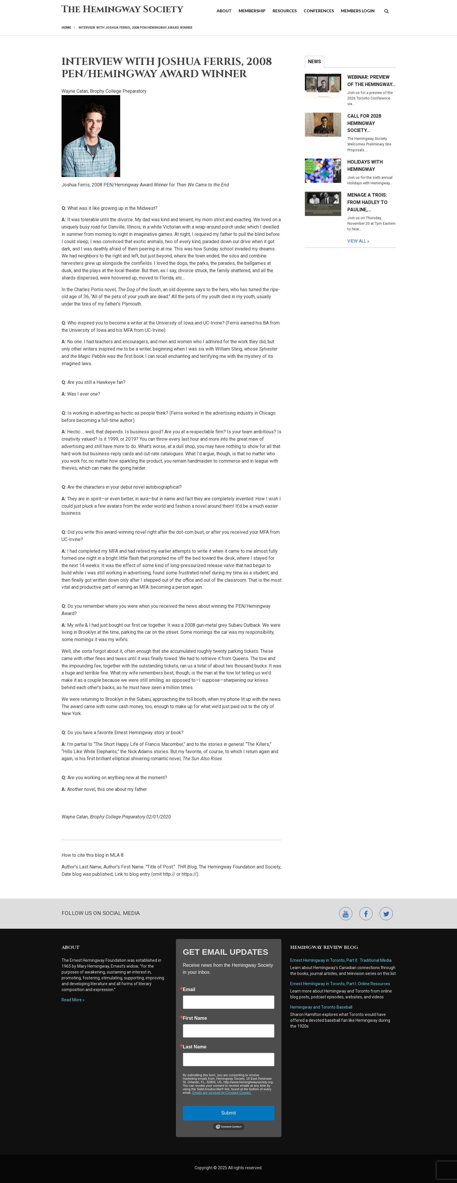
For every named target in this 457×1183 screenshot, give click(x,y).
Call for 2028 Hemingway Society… (364, 123)
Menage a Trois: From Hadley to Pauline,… (367, 202)
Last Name (195, 1047)
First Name (195, 1018)
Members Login (358, 10)
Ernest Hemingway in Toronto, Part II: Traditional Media (341, 960)
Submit (228, 1112)
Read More (72, 999)
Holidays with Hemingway (365, 165)
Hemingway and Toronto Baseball (321, 1007)
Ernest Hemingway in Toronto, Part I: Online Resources (340, 983)
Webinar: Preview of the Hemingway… (371, 80)
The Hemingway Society (122, 9)
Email (189, 989)
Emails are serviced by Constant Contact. (222, 1092)
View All (356, 241)
